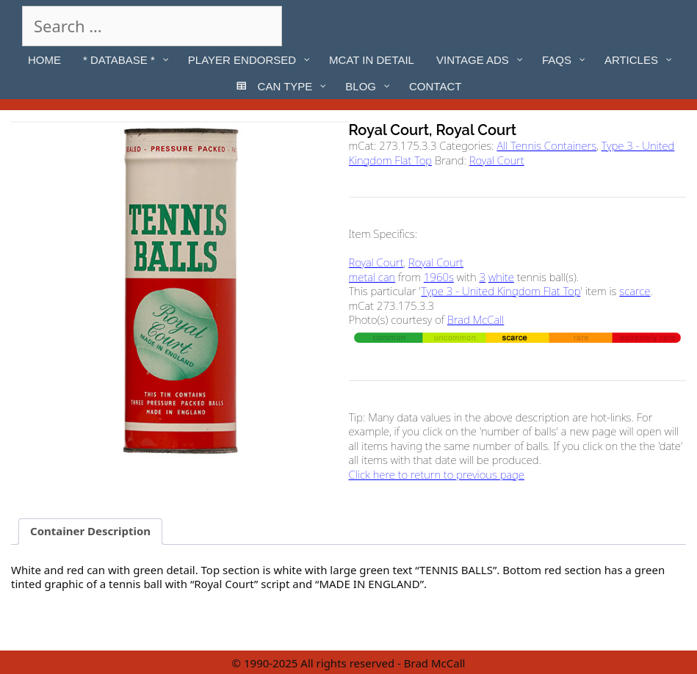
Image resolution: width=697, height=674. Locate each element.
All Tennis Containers (546, 145)
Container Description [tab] (90, 530)
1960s (439, 276)
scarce (634, 290)
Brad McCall (476, 319)
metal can (372, 276)
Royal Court (496, 160)
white (501, 276)
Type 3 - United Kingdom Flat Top (500, 290)
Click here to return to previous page (436, 474)
